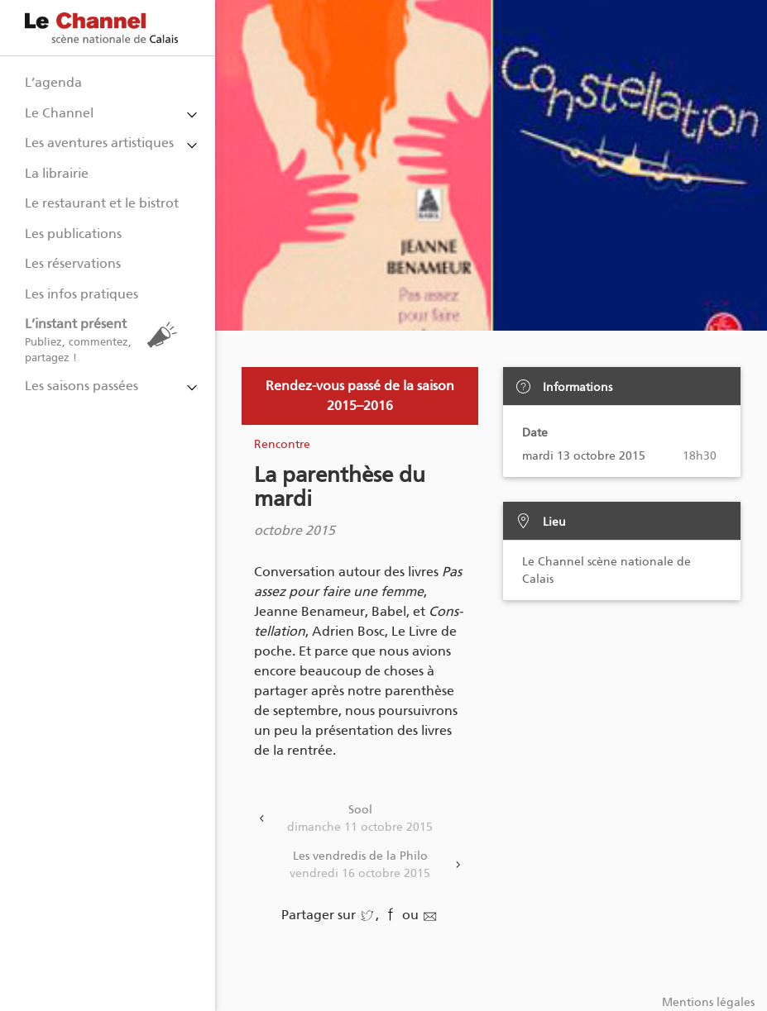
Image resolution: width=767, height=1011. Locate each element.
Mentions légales (708, 1002)
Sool (360, 819)
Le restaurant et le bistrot (102, 203)
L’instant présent (105, 340)
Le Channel (59, 113)
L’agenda (53, 82)
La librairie (57, 173)
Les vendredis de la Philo (360, 865)
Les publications (73, 233)
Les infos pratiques (81, 294)
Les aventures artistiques (99, 142)
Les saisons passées (81, 385)
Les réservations (73, 263)
